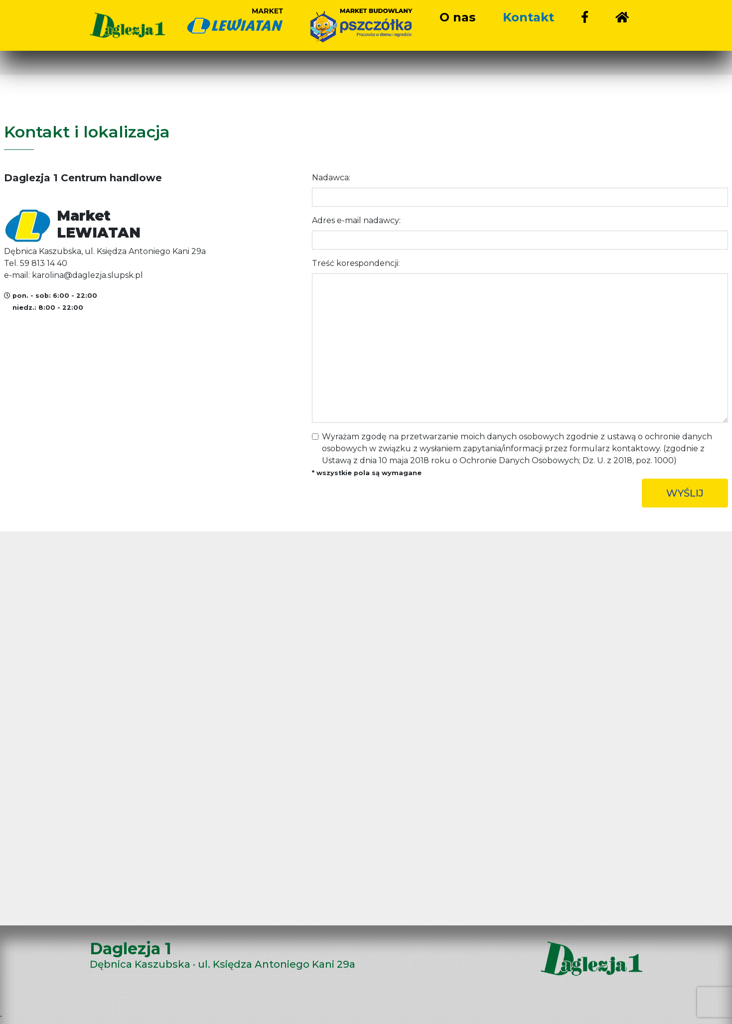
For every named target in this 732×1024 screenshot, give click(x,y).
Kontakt (528, 17)
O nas (457, 17)
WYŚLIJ (685, 493)
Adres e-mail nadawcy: (356, 220)
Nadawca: (331, 177)
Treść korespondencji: (356, 263)
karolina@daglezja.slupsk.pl (87, 275)
